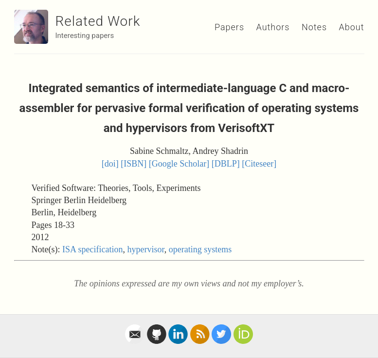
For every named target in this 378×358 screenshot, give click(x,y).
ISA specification (92, 249)
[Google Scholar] (179, 164)
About (351, 27)
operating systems (200, 249)
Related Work (98, 21)
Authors (273, 27)
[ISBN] (133, 164)
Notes (314, 27)
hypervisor (145, 249)
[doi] (110, 164)
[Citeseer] (259, 164)
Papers (229, 27)
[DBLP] (226, 164)
